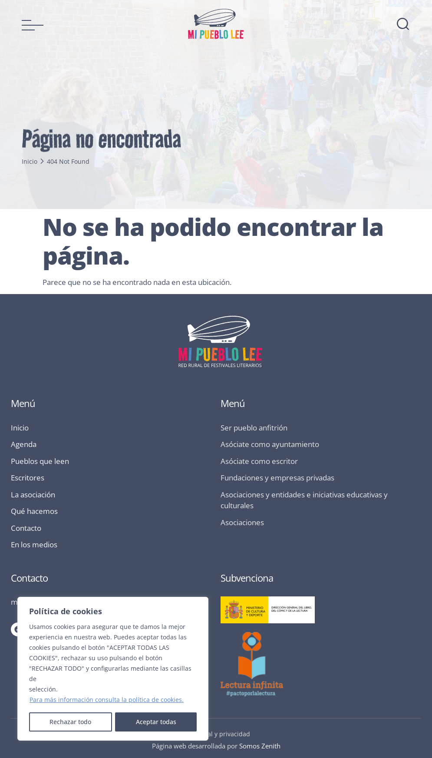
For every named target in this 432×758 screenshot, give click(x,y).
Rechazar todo (70, 722)
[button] (32, 25)
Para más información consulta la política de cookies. (107, 700)
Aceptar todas (156, 722)
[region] (112, 669)
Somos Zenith (259, 745)
